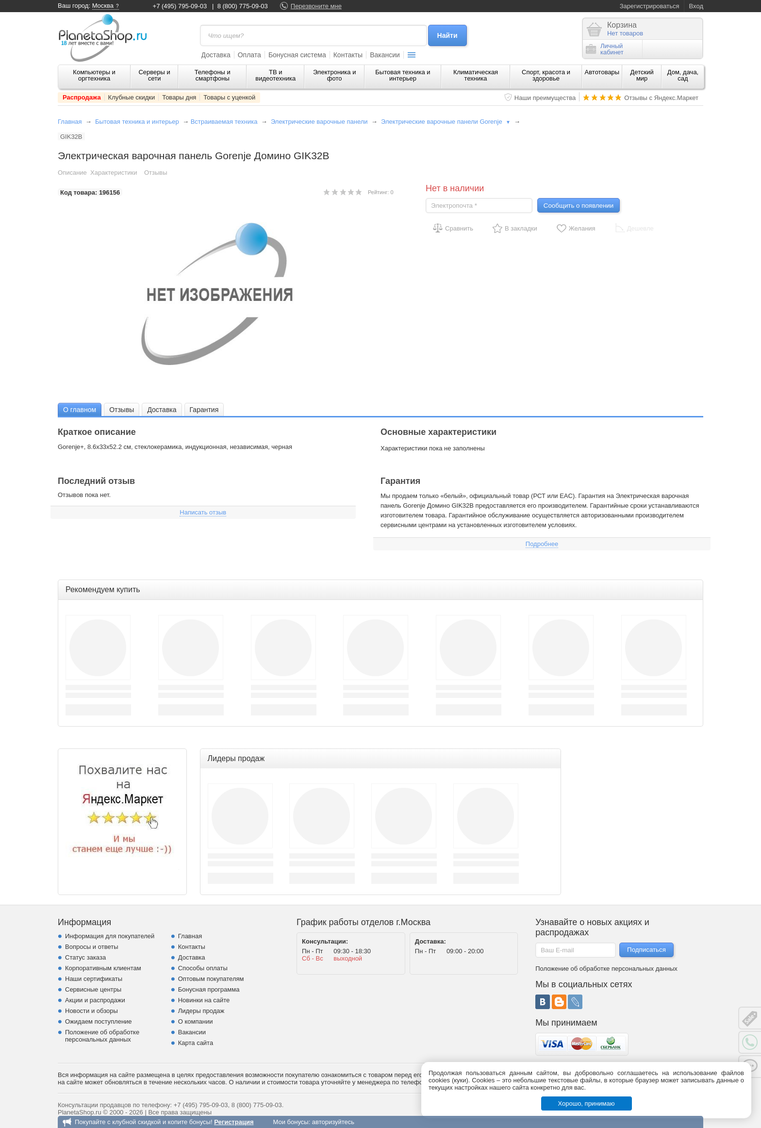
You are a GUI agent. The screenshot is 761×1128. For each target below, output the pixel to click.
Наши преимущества (545, 97)
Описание (72, 172)
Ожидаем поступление (98, 1021)
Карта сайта (195, 1042)
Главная (70, 121)
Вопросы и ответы (91, 946)
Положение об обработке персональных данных (102, 1035)
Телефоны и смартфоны (213, 75)
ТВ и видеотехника (275, 75)
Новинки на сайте (204, 1000)
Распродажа (82, 97)
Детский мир (642, 75)
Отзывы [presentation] (121, 410)
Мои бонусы (290, 1122)
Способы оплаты (203, 968)
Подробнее (542, 543)
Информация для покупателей (109, 936)
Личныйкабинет (605, 49)
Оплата (249, 55)
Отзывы (155, 172)
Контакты (348, 55)
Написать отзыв (203, 512)
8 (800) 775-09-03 (242, 6)
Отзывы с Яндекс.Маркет (661, 97)
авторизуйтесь (333, 1122)
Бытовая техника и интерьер (402, 75)
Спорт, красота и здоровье (546, 75)
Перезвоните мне (316, 6)
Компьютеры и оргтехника (94, 75)
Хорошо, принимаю (586, 1103)
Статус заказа (85, 957)
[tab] (79, 409)
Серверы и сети (154, 75)
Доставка (216, 55)
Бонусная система (297, 55)
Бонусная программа (209, 989)
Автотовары (602, 72)
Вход (696, 6)
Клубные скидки (131, 97)
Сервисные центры (93, 989)
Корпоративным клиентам (103, 968)
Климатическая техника (475, 75)
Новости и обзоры (91, 1010)
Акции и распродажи (95, 1000)
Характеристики (113, 172)
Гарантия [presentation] (204, 410)
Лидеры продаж (201, 1010)
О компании (195, 1021)
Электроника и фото (334, 75)
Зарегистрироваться (649, 6)
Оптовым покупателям (211, 978)
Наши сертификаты (93, 978)
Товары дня (179, 97)
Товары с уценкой (229, 97)
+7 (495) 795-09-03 (180, 6)
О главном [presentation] (79, 410)
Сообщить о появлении (578, 205)
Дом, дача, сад (683, 75)
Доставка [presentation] (161, 410)
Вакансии (385, 55)
